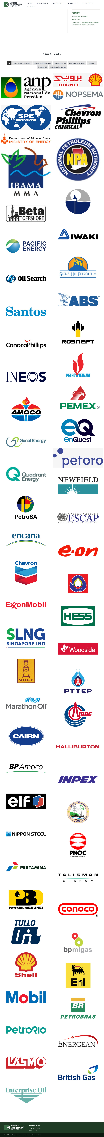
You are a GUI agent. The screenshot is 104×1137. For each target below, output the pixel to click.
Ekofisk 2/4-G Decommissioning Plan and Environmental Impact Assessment (85, 24)
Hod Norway (76, 19)
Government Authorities (42, 63)
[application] (50, 3)
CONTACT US (34, 1125)
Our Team (33, 1131)
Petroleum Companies (58, 67)
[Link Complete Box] (26, 87)
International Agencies (77, 63)
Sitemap (34, 1134)
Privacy (39, 1134)
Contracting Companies (22, 63)
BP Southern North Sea (80, 16)
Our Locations (34, 1128)
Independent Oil (60, 63)
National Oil (42, 67)
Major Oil (92, 63)
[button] (45, 3)
